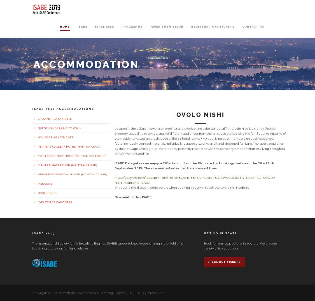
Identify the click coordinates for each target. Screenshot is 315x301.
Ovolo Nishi (47, 193)
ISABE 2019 (104, 26)
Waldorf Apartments (55, 137)
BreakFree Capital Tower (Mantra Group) (72, 174)
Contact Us (253, 26)
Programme (132, 26)
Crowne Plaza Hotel (55, 118)
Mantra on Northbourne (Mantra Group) (72, 156)
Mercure (45, 183)
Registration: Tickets (213, 26)
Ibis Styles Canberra (55, 202)
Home (65, 26)
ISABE (82, 26)
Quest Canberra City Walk (60, 128)
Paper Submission (167, 26)
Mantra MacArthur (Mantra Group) (67, 165)
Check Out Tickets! (224, 261)
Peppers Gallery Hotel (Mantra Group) (70, 146)
